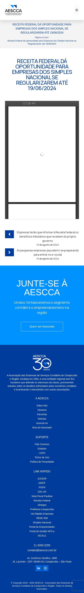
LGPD (42, 453)
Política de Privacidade (42, 461)
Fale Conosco (42, 444)
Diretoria (42, 410)
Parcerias (42, 414)
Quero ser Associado (42, 326)
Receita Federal (42, 500)
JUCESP (42, 478)
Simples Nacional (42, 522)
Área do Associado (42, 427)
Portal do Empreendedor (42, 527)
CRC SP (42, 491)
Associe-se (42, 423)
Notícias (42, 418)
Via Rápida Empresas (42, 513)
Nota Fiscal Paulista (42, 496)
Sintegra (42, 505)
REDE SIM (42, 518)
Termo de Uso (42, 457)
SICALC (42, 535)
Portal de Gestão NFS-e (42, 531)
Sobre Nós (41, 405)
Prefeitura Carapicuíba (42, 509)
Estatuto (42, 448)
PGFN (42, 487)
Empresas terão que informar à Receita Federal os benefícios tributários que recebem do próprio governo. (48, 236)
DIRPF (42, 483)
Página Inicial (41, 37)
